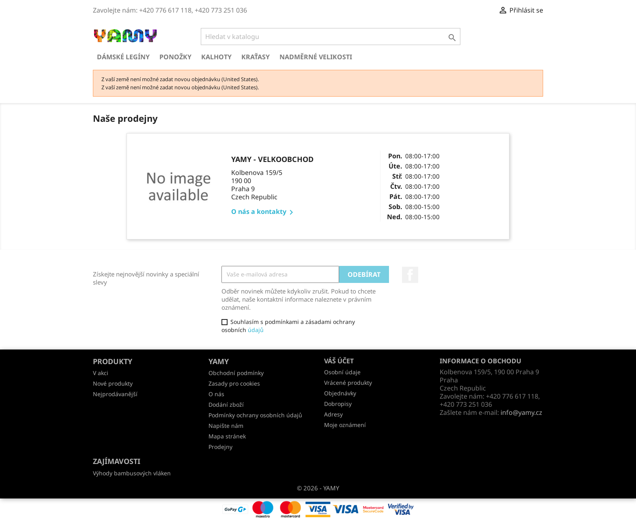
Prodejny (220, 447)
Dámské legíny (123, 56)
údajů (256, 330)
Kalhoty (216, 56)
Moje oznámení (345, 425)
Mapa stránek (227, 436)
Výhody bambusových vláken (132, 473)
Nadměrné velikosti (315, 56)
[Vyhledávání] (330, 36)
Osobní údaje (342, 372)
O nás (216, 394)
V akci (100, 373)
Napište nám (225, 425)
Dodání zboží (226, 404)
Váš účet (339, 360)
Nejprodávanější (115, 394)
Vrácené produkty (348, 382)
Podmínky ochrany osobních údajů (255, 415)
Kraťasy (255, 56)
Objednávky (340, 393)
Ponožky (175, 56)
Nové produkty (113, 383)
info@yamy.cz (521, 412)
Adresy (333, 414)
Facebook (410, 275)
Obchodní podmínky (236, 373)
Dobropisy (338, 404)
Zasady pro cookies (234, 383)
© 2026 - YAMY (318, 488)
